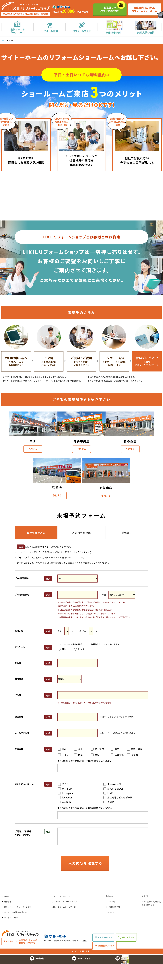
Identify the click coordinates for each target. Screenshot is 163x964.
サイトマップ (111, 913)
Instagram (66, 793)
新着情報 (7, 902)
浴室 (115, 750)
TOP (3, 41)
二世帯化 (117, 755)
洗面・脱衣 (134, 750)
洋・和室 (97, 750)
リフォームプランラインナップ (64, 902)
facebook (65, 798)
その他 (132, 755)
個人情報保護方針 (113, 907)
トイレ (63, 755)
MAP (85, 941)
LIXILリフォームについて (62, 897)
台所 (78, 750)
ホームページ (112, 785)
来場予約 (145, 897)
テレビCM (65, 789)
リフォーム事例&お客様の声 (15, 913)
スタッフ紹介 (111, 902)
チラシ (63, 785)
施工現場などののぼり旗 (117, 798)
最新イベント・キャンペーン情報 (17, 907)
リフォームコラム (11, 918)
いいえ (79, 649)
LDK (62, 750)
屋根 (95, 755)
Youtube (64, 802)
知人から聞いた (113, 789)
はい (62, 649)
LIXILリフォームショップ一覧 (64, 907)
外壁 (78, 755)
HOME (6, 897)
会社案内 (109, 897)
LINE (108, 793)
